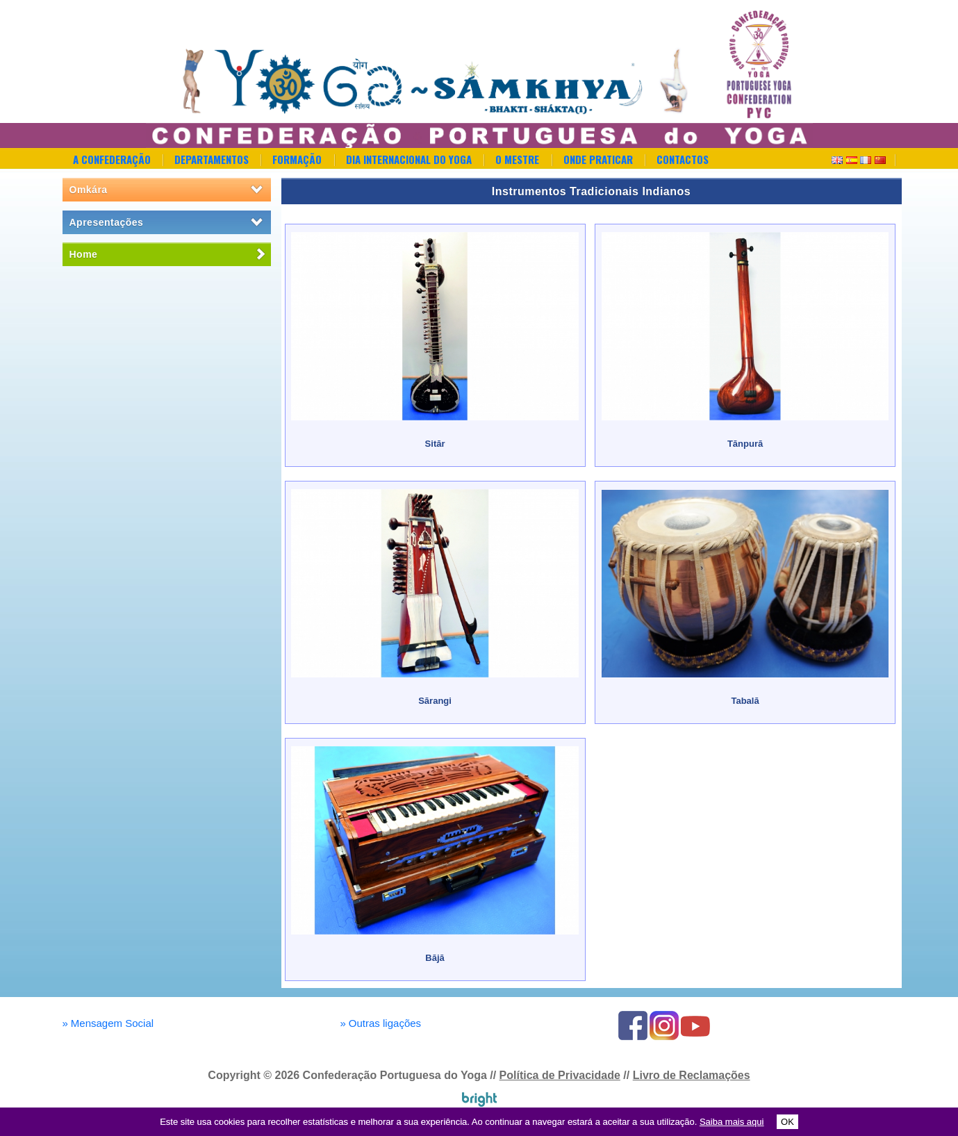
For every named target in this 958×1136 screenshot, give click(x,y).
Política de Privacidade (559, 1075)
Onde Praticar (598, 159)
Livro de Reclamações (691, 1075)
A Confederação (112, 159)
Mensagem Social (108, 1023)
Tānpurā (745, 443)
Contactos (682, 159)
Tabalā (745, 700)
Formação (297, 159)
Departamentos (211, 159)
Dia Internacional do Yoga (409, 159)
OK (787, 1122)
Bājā (434, 958)
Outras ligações (381, 1023)
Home (83, 254)
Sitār (435, 443)
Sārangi (435, 700)
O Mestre (517, 159)
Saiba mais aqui (732, 1122)
